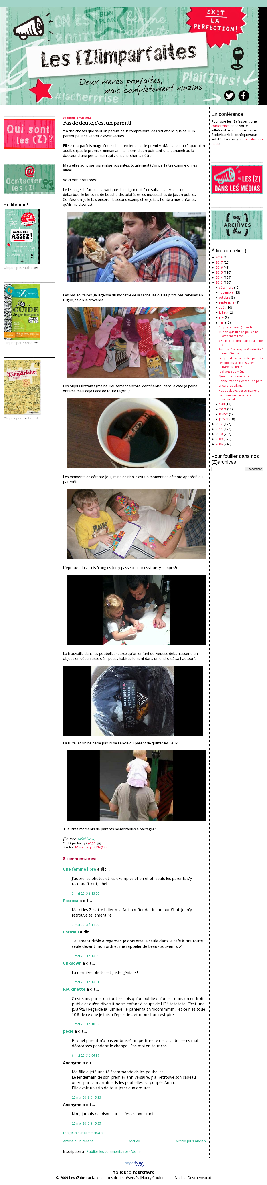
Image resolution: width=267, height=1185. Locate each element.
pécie (68, 1031)
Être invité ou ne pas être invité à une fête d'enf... (241, 351)
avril (222, 404)
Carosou (71, 931)
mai (221, 322)
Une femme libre (79, 869)
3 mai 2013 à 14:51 (85, 982)
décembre (226, 287)
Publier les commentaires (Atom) (113, 1151)
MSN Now (86, 838)
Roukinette (74, 989)
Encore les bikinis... (231, 386)
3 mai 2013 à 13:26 (85, 893)
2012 (219, 424)
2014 (219, 277)
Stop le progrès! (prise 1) (235, 327)
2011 (219, 429)
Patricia (70, 900)
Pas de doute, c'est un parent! (97, 123)
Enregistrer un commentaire (83, 1133)
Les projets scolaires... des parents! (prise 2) (237, 365)
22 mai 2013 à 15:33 (86, 1097)
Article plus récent (78, 1141)
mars (222, 409)
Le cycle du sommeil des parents (241, 358)
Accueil (134, 1141)
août (222, 307)
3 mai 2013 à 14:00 (85, 925)
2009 (219, 439)
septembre (227, 302)
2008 (219, 444)
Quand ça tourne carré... (235, 376)
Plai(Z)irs (102, 847)
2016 (219, 267)
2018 (219, 257)
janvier (224, 419)
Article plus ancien (191, 1141)
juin (221, 317)
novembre (226, 292)
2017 (219, 262)
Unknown (72, 963)
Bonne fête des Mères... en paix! (241, 381)
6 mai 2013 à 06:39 (85, 1055)
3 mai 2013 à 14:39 (85, 956)
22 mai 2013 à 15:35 (86, 1123)
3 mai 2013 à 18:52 (85, 1024)
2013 (219, 282)
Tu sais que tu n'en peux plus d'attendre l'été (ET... (239, 334)
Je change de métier (232, 372)
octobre (224, 297)
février (223, 414)
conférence (220, 125)
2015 (219, 272)
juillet (223, 312)
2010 (219, 434)
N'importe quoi (85, 847)
